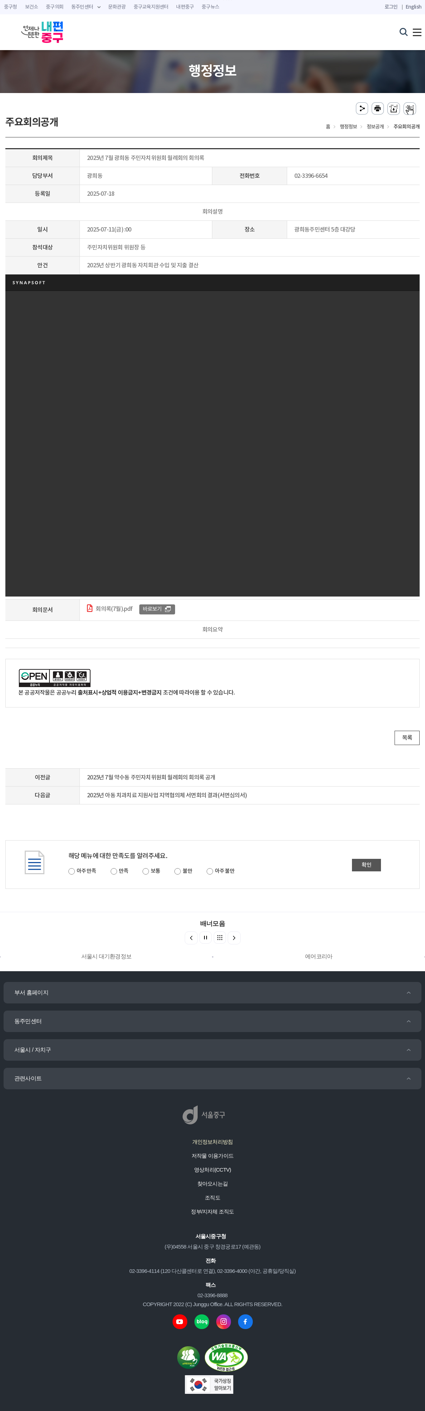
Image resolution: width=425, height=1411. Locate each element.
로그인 (391, 7)
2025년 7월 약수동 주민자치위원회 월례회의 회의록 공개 (151, 777)
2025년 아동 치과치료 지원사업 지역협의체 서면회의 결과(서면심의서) (167, 795)
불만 (187, 871)
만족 (123, 871)
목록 (407, 738)
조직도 (212, 1198)
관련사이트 (28, 1078)
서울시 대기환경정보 (106, 956)
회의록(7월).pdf (114, 609)
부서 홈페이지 (31, 992)
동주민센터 (28, 1021)
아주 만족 (86, 871)
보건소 (31, 7)
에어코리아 (318, 956)
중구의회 (54, 7)
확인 (366, 865)
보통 (155, 871)
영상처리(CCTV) (212, 1170)
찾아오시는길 (212, 1184)
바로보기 (152, 609)
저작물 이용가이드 (212, 1156)
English (413, 7)
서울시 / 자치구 (32, 1050)
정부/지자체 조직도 (212, 1211)
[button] (234, 937)
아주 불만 (225, 871)
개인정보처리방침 (212, 1142)
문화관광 (117, 7)
